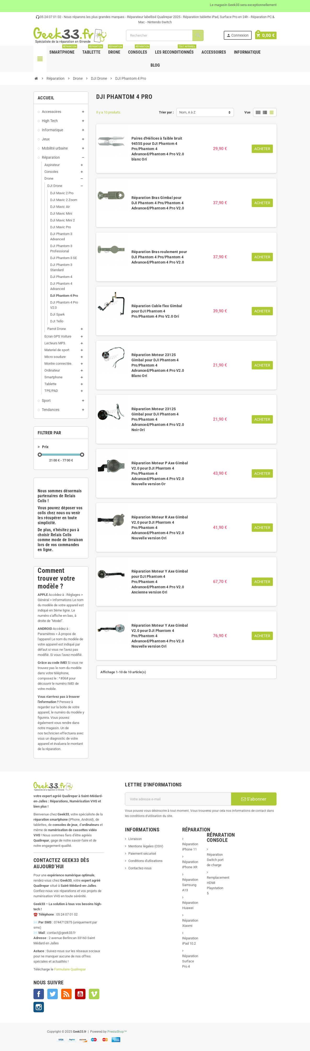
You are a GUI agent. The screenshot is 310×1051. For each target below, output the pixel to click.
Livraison (135, 839)
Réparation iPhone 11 (190, 846)
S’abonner (253, 799)
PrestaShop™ (117, 1031)
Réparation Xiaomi (190, 923)
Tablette (92, 50)
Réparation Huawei (190, 905)
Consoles (139, 50)
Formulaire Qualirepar (70, 969)
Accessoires (214, 52)
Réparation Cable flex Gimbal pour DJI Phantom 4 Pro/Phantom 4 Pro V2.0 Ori (156, 311)
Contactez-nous (140, 868)
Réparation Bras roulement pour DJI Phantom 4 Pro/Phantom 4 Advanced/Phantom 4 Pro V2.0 (159, 257)
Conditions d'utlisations (145, 861)
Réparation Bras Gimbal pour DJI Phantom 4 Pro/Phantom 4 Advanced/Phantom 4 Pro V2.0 (157, 203)
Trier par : (166, 112)
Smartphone (63, 50)
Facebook (38, 994)
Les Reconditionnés (175, 50)
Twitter (52, 994)
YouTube (80, 994)
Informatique (247, 52)
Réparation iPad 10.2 (190, 940)
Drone (115, 50)
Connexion (238, 35)
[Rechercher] (165, 35)
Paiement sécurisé (142, 853)
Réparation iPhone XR (190, 864)
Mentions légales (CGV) (145, 846)
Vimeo (94, 994)
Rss (66, 994)
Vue (247, 112)
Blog (155, 65)
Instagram (38, 1007)
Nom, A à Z (187, 112)
